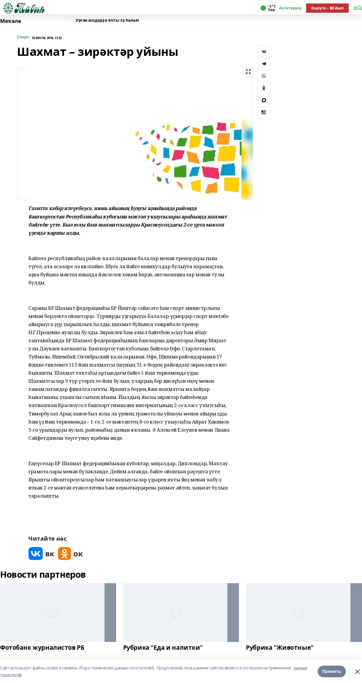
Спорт (23, 37)
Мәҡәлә (10, 21)
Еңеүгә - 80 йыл (327, 8)
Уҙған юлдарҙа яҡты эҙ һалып (107, 20)
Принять (331, 671)
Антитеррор (290, 8)
